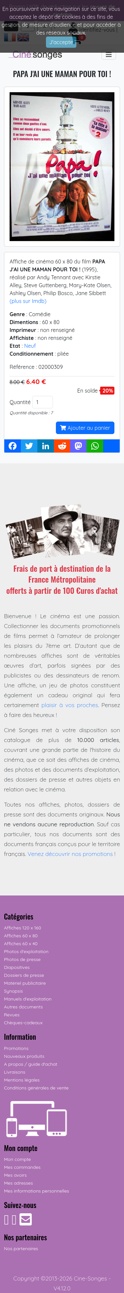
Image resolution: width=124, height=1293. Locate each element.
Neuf (30, 346)
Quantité (20, 402)
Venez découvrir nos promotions (70, 853)
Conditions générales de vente (36, 1088)
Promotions (16, 1048)
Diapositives (17, 967)
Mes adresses (18, 1183)
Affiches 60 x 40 (21, 944)
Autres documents (23, 1007)
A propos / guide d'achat (30, 1064)
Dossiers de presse (24, 975)
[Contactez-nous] (26, 1223)
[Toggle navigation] (109, 55)
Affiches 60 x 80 (21, 936)
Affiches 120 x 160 (22, 928)
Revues (12, 1015)
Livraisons (14, 1072)
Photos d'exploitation (26, 951)
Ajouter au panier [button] (85, 428)
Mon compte (17, 1159)
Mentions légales (22, 1080)
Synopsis (13, 991)
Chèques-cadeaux (23, 1023)
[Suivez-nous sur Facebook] (6, 1223)
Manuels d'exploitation (28, 999)
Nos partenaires (21, 1249)
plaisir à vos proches (69, 704)
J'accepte (61, 42)
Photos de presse (22, 959)
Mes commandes (22, 1167)
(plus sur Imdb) (28, 301)
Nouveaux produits (24, 1056)
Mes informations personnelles (36, 1191)
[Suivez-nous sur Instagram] (14, 1223)
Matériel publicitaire (25, 983)
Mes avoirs (15, 1175)
